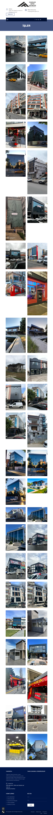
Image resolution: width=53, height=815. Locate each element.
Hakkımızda (38, 811)
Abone (30, 805)
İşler (41, 813)
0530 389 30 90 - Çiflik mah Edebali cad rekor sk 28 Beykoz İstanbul (15, 787)
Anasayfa (32, 811)
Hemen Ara (10, 14)
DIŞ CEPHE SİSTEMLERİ (12, 800)
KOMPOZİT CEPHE (11, 804)
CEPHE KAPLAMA (10, 799)
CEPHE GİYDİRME (10, 802)
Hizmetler (45, 811)
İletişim (45, 813)
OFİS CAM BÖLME (10, 797)
